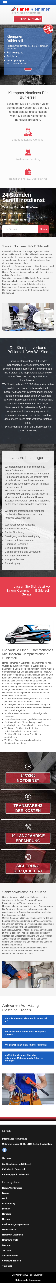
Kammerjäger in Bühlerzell (15, 1174)
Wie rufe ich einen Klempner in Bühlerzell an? (26, 1019)
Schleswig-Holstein (11, 1261)
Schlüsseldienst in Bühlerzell (16, 1164)
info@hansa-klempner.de (14, 1139)
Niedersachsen (9, 1229)
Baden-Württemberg (12, 1188)
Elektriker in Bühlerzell (13, 1169)
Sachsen (6, 1250)
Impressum (35, 1280)
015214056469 (30, 19)
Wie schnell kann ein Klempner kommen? (26, 1045)
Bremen (6, 1209)
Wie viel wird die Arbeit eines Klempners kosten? (25, 1032)
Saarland (6, 1245)
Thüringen (7, 1266)
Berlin (5, 1198)
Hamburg (6, 1214)
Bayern (5, 1193)
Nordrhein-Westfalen (12, 1235)
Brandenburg (8, 1203)
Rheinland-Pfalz (10, 1240)
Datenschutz (22, 1280)
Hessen (6, 1219)
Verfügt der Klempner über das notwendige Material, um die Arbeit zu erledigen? (24, 1058)
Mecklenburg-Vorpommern (15, 1224)
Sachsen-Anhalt (10, 1255)
